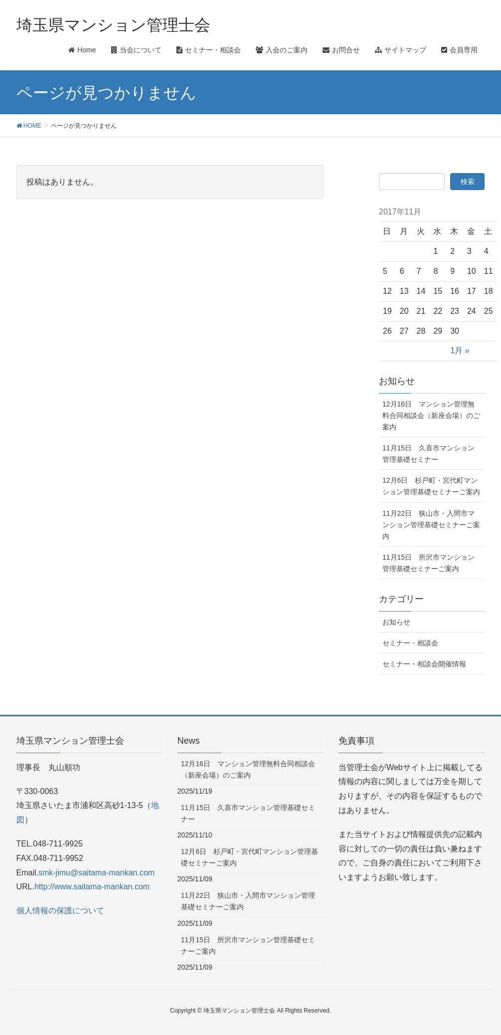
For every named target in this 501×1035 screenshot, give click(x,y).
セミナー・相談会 (410, 643)
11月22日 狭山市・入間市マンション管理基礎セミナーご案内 (431, 524)
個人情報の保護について (60, 910)
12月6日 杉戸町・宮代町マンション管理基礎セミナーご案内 (431, 486)
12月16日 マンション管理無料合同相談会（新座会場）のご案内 (431, 415)
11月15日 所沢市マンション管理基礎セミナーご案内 (428, 563)
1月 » (459, 350)
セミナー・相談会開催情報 (424, 664)
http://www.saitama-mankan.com (92, 886)
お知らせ (396, 622)
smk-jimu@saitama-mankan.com (96, 872)
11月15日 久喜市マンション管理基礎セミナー (428, 453)
